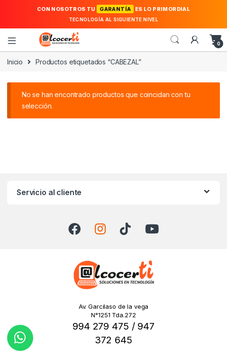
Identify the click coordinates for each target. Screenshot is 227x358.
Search (175, 40)
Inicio (15, 62)
